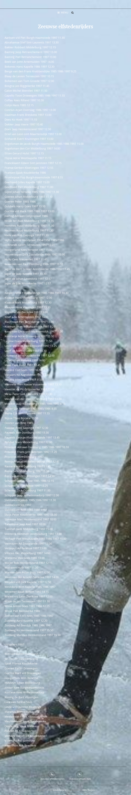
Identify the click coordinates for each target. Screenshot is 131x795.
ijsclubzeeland (59, 790)
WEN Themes (89, 790)
